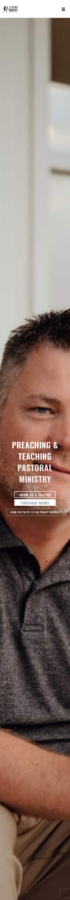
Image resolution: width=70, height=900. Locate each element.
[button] (35, 494)
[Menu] (63, 9)
